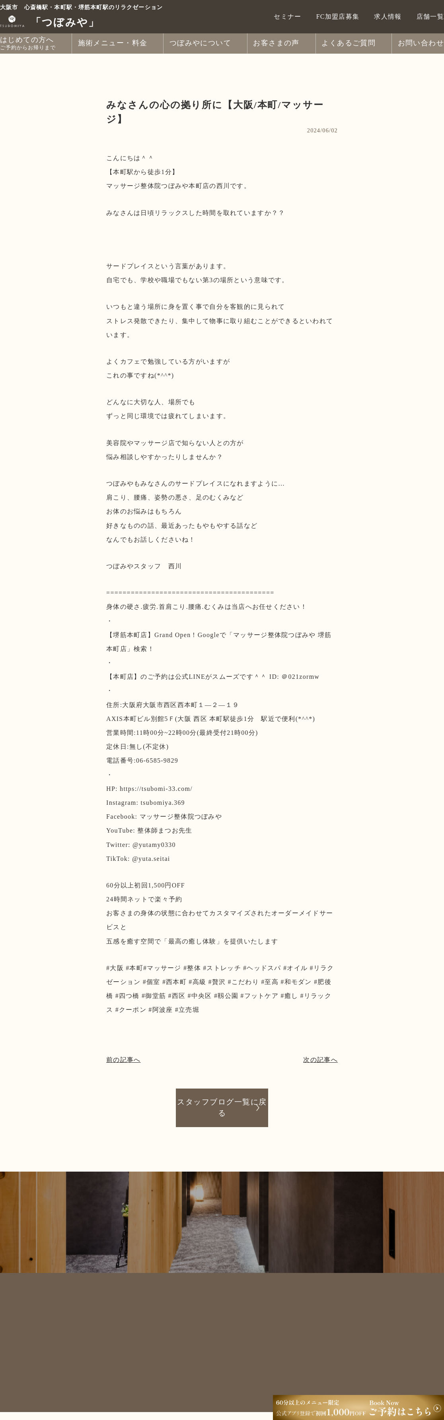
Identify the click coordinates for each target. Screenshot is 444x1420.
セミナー (287, 16)
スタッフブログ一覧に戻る (222, 1108)
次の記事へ (320, 1059)
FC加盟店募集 (338, 16)
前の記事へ (123, 1059)
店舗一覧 (430, 16)
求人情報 (387, 16)
